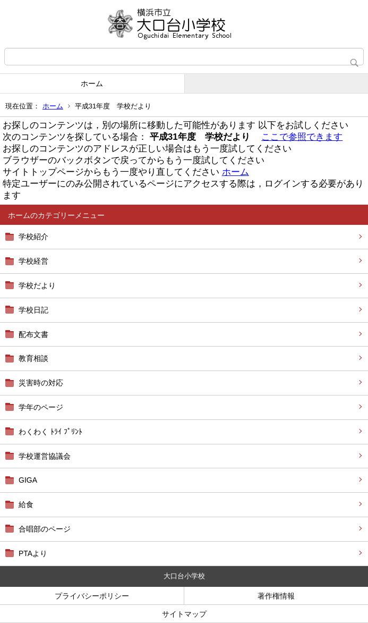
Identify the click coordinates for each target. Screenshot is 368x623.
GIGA (28, 480)
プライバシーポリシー (92, 596)
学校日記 (33, 310)
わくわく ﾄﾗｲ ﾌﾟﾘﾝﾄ (50, 431)
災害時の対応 (41, 382)
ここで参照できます (302, 137)
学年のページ (41, 407)
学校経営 (33, 261)
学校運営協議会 (45, 456)
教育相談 (33, 358)
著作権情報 (276, 596)
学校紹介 (33, 236)
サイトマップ (184, 614)
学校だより (37, 285)
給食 (26, 504)
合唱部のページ (45, 529)
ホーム (92, 83)
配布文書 (33, 334)
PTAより (33, 553)
